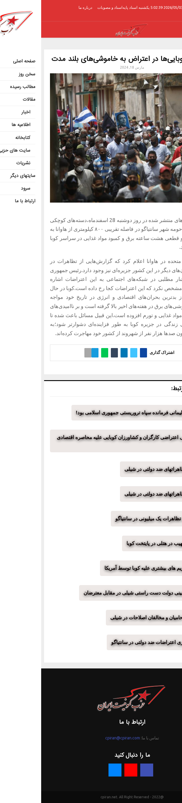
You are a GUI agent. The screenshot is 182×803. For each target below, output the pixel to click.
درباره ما (44, 7)
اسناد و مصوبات (68, 7)
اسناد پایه (88, 7)
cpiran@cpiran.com (81, 738)
